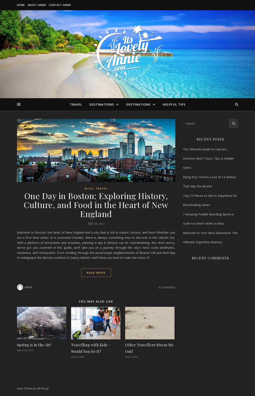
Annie (28, 287)
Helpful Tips (174, 104)
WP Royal (43, 388)
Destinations (102, 104)
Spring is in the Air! (34, 344)
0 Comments (167, 287)
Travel (76, 104)
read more (96, 272)
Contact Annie (60, 5)
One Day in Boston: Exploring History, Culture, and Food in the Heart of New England (96, 204)
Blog (89, 188)
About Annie (37, 5)
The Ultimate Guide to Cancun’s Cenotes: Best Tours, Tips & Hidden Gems (208, 158)
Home (21, 5)
